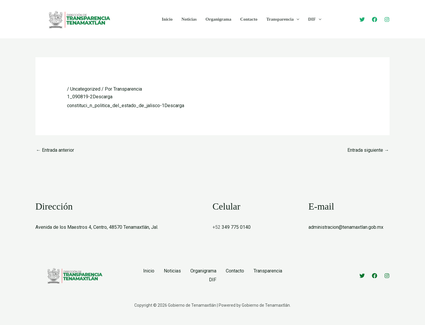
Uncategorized (85, 89)
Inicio (167, 19)
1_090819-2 (80, 96)
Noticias (189, 19)
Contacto (248, 19)
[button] (296, 19)
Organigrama (218, 19)
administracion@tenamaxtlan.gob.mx (345, 227)
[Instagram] (387, 19)
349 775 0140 (236, 227)
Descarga (102, 96)
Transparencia (282, 19)
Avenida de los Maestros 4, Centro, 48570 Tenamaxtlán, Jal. (96, 227)
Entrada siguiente (368, 150)
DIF (314, 19)
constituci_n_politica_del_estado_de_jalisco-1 (115, 105)
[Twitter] (362, 19)
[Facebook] (374, 19)
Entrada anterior (55, 150)
